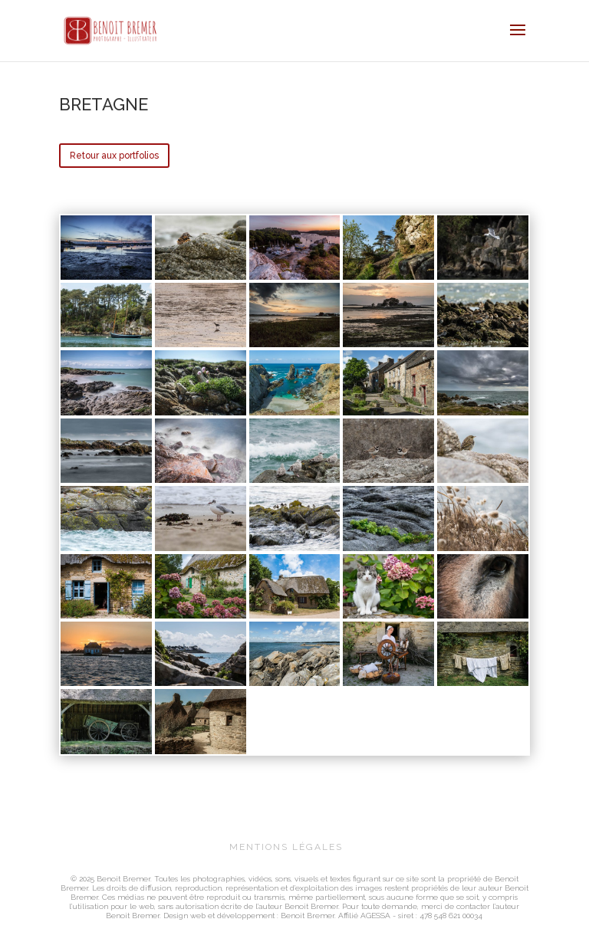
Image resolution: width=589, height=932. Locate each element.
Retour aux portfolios (114, 155)
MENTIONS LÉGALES (286, 847)
